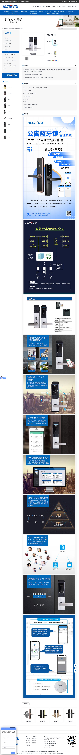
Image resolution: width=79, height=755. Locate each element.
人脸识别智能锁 (23, 11)
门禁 (70, 13)
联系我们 (74, 6)
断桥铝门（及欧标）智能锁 (53, 13)
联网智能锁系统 (14, 11)
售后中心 (64, 6)
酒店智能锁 (6, 11)
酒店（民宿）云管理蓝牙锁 (13, 13)
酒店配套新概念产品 (70, 11)
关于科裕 (37, 6)
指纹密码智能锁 (33, 11)
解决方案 (48, 6)
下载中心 (58, 6)
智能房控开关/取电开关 (59, 11)
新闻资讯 (69, 6)
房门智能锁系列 (33, 13)
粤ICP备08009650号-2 (53, 751)
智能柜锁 (41, 11)
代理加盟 (53, 6)
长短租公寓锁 (48, 11)
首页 (33, 6)
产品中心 (42, 6)
